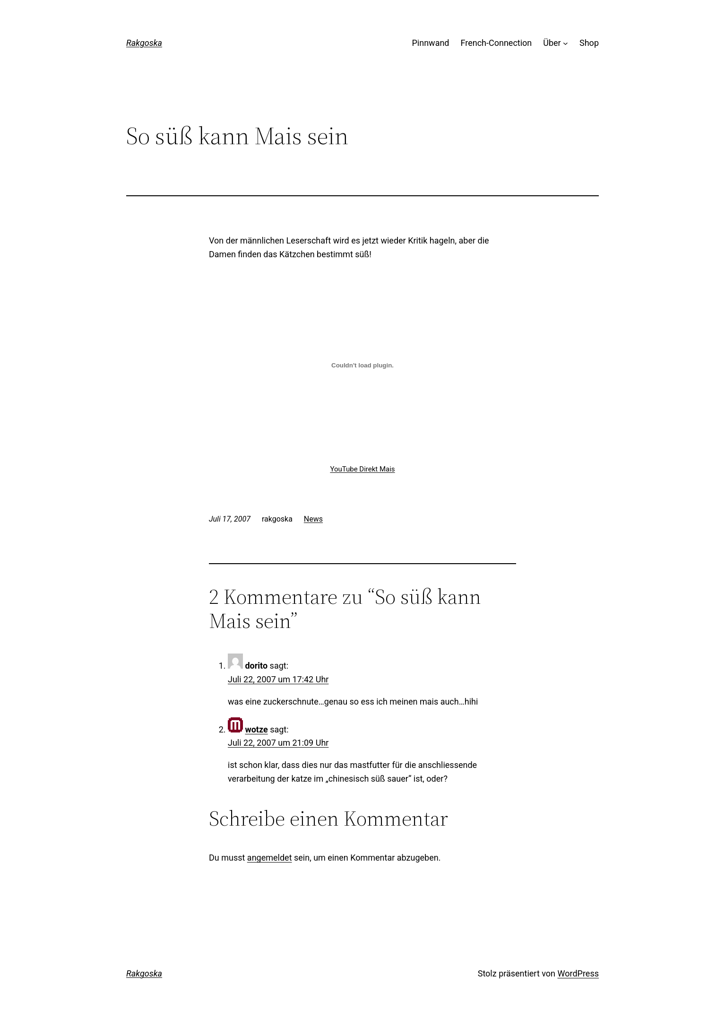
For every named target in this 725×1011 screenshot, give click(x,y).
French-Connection (496, 43)
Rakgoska (144, 43)
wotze (256, 729)
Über (552, 43)
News (313, 518)
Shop (589, 43)
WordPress (578, 973)
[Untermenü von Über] (565, 43)
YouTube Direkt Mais (362, 469)
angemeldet (269, 858)
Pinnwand (430, 43)
